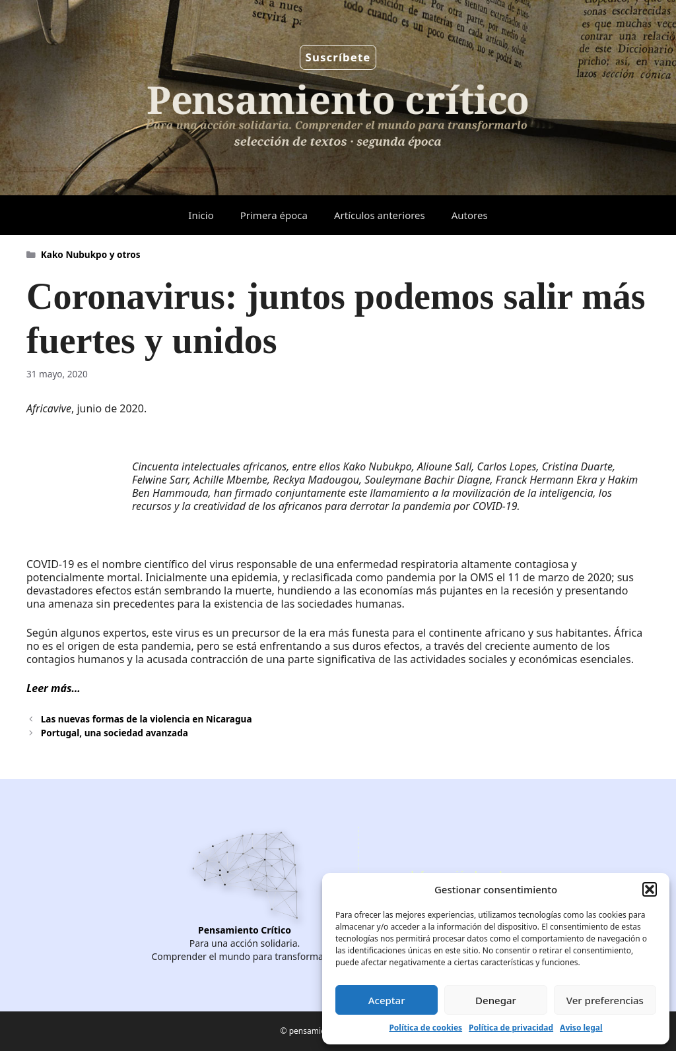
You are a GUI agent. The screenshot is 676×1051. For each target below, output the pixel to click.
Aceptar (386, 1000)
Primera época (274, 215)
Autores (470, 215)
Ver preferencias (605, 1000)
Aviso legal (581, 1027)
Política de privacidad (511, 1027)
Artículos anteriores (379, 215)
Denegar (495, 1000)
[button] (649, 889)
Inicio (200, 215)
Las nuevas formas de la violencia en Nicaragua (146, 719)
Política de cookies (425, 1027)
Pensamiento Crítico (244, 930)
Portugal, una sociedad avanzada (114, 732)
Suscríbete (338, 57)
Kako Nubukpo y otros (91, 254)
